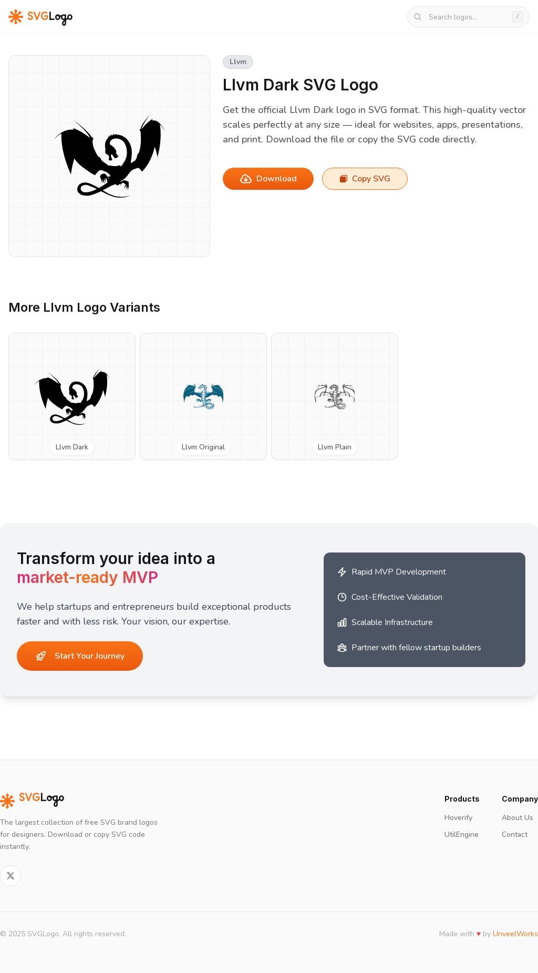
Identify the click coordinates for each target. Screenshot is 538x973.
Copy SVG (364, 179)
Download (268, 178)
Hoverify (458, 818)
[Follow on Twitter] (10, 875)
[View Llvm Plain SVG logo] (334, 396)
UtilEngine (461, 834)
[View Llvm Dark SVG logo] (72, 396)
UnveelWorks (515, 934)
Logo (32, 801)
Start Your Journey (80, 656)
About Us (517, 818)
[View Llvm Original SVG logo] (203, 396)
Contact (514, 834)
